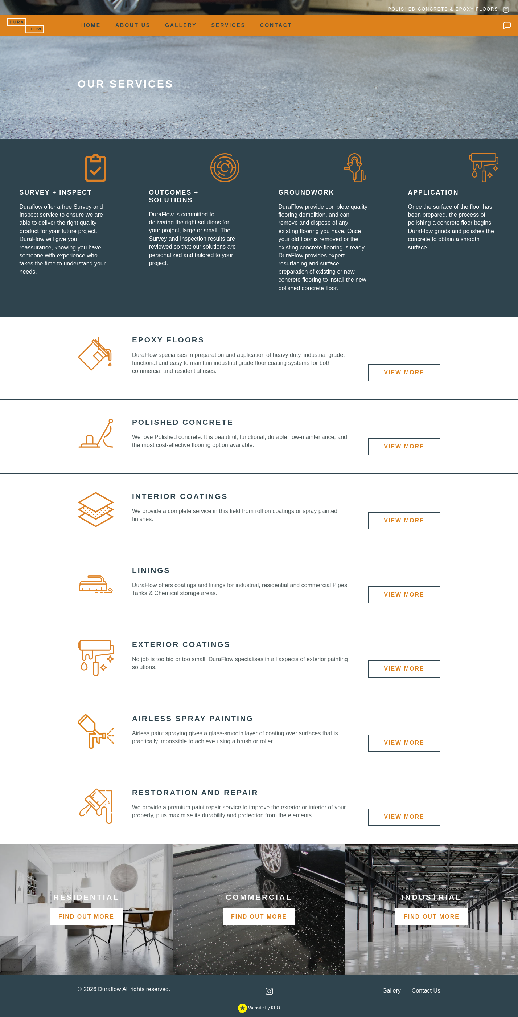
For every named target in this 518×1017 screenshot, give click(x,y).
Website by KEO (259, 1007)
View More (404, 372)
